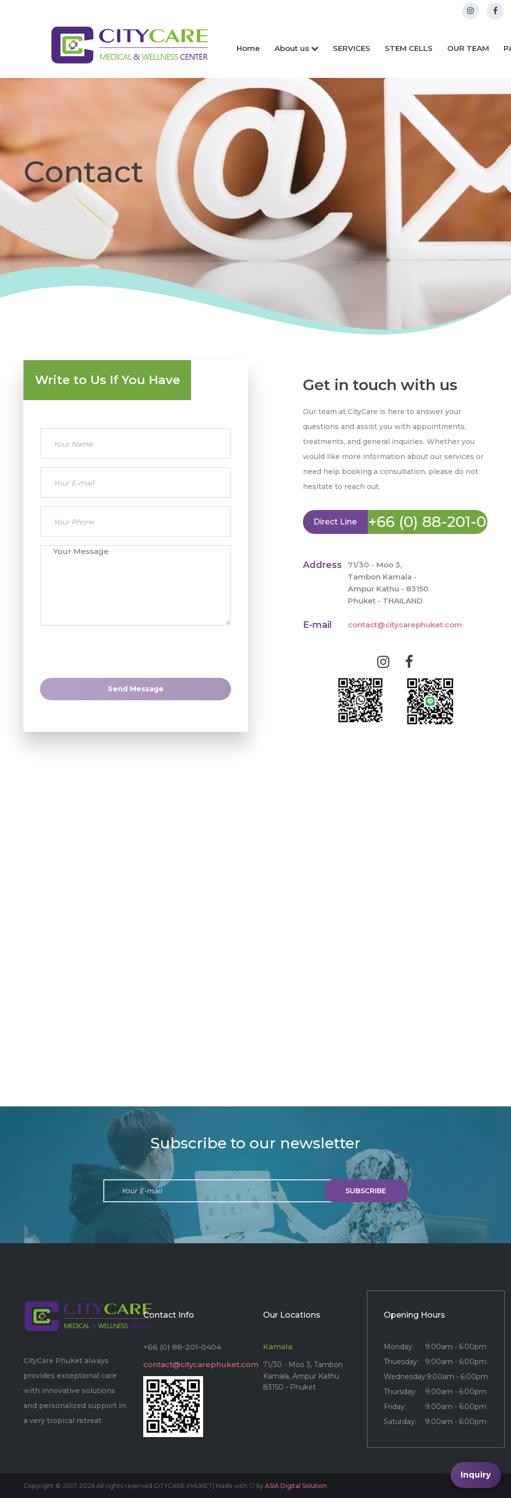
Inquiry (476, 1475)
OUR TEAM (468, 48)
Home (248, 48)
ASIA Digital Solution (296, 1486)
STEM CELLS (409, 48)
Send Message (136, 688)
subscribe (365, 1190)
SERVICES (351, 48)
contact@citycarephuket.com (405, 624)
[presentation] (136, 676)
